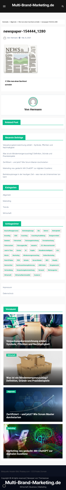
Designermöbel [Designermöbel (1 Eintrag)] (54, 235)
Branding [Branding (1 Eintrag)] (7, 235)
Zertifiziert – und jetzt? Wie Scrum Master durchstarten (25, 162)
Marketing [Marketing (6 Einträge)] (16, 255)
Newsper (31, 478)
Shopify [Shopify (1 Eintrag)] (54, 260)
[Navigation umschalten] (4, 6)
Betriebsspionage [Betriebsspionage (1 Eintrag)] (28, 231)
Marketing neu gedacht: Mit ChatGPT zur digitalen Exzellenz (27, 168)
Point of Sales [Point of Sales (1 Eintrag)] (8, 260)
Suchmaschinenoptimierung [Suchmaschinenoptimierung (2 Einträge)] (25, 265)
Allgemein (7, 195)
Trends (6, 207)
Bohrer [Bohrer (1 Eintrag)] (46, 231)
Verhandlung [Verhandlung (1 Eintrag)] (8, 270)
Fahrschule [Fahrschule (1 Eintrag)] (17, 240)
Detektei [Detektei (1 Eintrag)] (7, 240)
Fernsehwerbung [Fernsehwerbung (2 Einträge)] (48, 240)
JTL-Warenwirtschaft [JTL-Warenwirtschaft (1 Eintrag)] (47, 245)
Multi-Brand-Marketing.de (33, 5)
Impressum (7, 287)
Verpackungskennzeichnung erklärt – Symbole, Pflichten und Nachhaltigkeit (28, 342)
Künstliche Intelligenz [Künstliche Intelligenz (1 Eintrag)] (45, 250)
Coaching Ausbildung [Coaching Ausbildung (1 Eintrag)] (38, 235)
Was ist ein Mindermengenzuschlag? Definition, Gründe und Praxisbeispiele (28, 379)
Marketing (7, 201)
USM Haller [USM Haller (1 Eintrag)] (42, 265)
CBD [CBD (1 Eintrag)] (15, 235)
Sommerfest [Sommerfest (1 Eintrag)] (8, 265)
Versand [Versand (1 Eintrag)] (41, 270)
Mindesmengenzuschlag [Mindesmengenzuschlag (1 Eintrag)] (31, 255)
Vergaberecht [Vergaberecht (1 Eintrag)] (54, 265)
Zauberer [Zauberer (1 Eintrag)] (37, 275)
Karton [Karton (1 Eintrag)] (19, 250)
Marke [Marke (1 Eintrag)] (6, 255)
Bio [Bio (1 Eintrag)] (39, 231)
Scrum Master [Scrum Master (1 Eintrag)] (37, 260)
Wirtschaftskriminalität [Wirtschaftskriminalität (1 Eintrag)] (22, 275)
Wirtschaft (7, 213)
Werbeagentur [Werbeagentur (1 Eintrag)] (52, 270)
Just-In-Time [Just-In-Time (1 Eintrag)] (8, 250)
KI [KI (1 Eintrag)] (25, 250)
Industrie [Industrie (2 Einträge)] (34, 245)
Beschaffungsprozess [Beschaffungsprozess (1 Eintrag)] (11, 231)
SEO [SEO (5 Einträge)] (47, 260)
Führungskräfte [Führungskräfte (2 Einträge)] (22, 245)
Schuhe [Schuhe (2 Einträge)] (26, 260)
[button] (4, 486)
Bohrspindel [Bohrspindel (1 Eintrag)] (56, 231)
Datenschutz (8, 293)
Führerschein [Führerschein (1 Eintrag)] (8, 245)
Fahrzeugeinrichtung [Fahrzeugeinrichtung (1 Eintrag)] (32, 240)
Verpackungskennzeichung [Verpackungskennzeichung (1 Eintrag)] (25, 270)
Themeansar (43, 478)
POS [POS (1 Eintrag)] (18, 260)
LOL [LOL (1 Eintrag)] (57, 250)
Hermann (14, 38)
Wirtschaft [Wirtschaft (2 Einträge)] (7, 275)
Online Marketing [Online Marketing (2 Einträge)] (48, 255)
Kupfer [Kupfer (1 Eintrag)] (32, 250)
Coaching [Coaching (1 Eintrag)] (24, 235)
